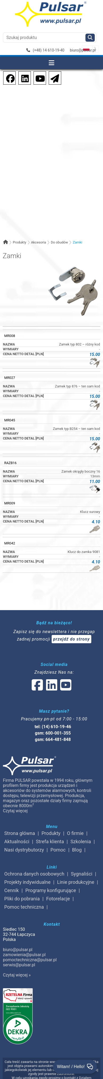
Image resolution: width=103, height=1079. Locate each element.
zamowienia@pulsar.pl (24, 954)
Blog (77, 850)
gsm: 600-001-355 (53, 733)
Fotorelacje (58, 898)
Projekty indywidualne (27, 882)
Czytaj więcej (15, 810)
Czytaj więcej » (17, 975)
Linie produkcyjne (75, 882)
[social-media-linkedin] (22, 77)
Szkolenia (81, 841)
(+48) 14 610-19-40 (45, 50)
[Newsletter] (53, 77)
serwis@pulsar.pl (19, 964)
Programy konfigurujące (50, 890)
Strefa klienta (50, 841)
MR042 (9, 543)
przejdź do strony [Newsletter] (71, 639)
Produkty (19, 242)
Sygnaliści (81, 874)
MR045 (9, 420)
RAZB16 (10, 463)
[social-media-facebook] (7, 77)
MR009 (9, 503)
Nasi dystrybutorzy (24, 850)
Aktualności (16, 841)
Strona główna (19, 833)
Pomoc (57, 850)
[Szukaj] (90, 38)
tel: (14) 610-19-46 (53, 726)
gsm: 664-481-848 (53, 739)
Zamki (77, 242)
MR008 (9, 336)
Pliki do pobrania (22, 898)
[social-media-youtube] (38, 77)
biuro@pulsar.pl (83, 50)
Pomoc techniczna (24, 907)
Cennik (11, 890)
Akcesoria (38, 242)
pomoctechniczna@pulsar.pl (30, 959)
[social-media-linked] (51, 688)
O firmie (75, 833)
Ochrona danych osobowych (34, 874)
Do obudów (59, 242)
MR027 (9, 378)
